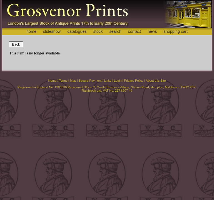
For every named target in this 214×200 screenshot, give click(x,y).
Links (107, 80)
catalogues (77, 31)
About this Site (156, 80)
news (152, 31)
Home (52, 80)
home (31, 31)
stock (98, 31)
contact (134, 31)
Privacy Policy (133, 80)
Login (117, 80)
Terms (63, 80)
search (115, 31)
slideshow (52, 31)
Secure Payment (90, 80)
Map (73, 80)
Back (16, 44)
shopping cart (176, 31)
